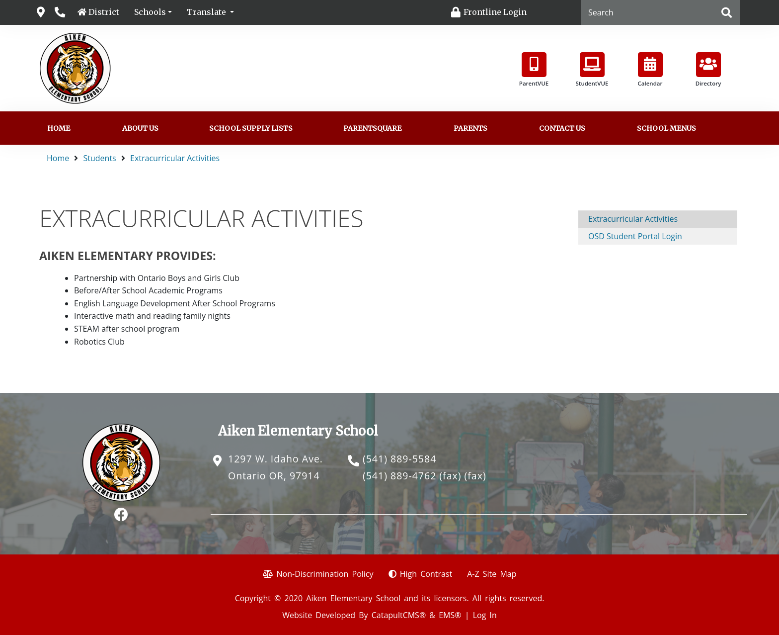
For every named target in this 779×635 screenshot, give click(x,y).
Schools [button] (150, 12)
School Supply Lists (251, 128)
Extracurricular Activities (175, 158)
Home (58, 128)
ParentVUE (533, 69)
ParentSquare (372, 128)
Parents (470, 128)
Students (99, 158)
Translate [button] (207, 12)
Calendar (650, 69)
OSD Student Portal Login (635, 236)
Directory (708, 69)
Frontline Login (495, 12)
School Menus (666, 128)
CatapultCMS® (399, 615)
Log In (485, 615)
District (103, 12)
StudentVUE (592, 69)
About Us (140, 128)
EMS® (450, 615)
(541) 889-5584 (399, 458)
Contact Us (562, 128)
